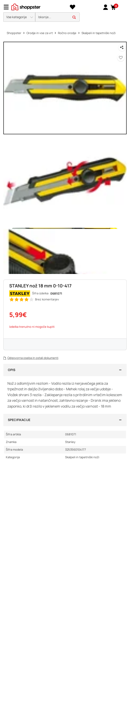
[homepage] (25, 6)
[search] (57, 17)
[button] (113, 7)
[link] (105, 7)
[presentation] (65, 12)
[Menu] (7, 7)
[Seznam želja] (72, 7)
